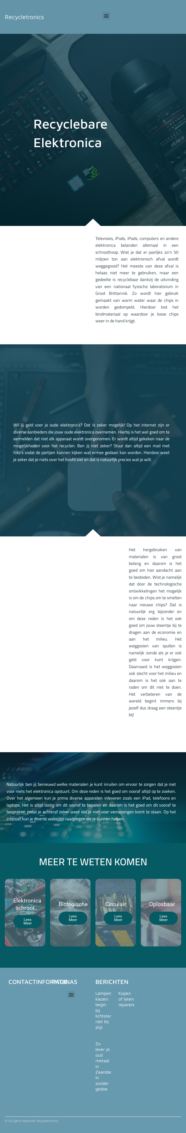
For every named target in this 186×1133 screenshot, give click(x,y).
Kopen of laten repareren (127, 999)
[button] (106, 16)
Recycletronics (24, 16)
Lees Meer (27, 921)
